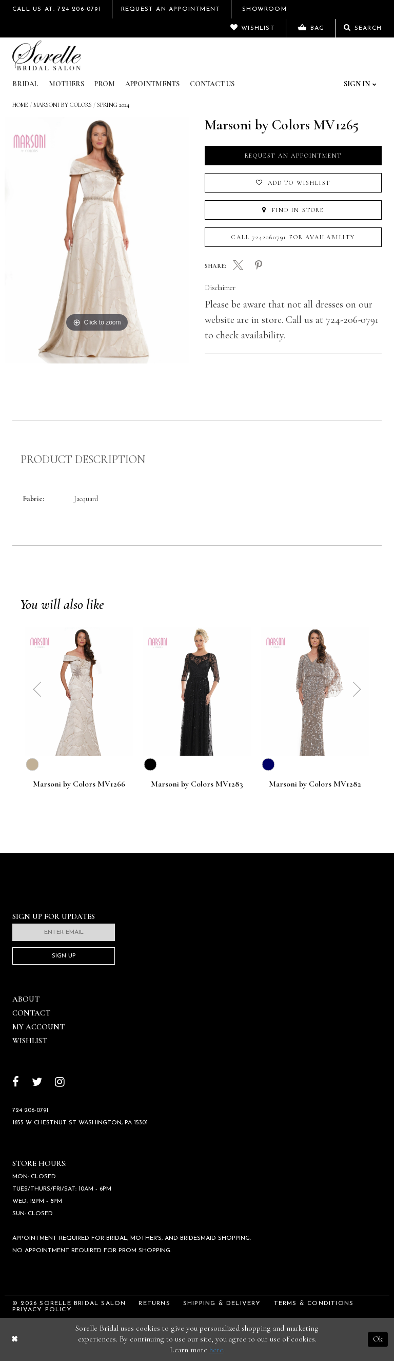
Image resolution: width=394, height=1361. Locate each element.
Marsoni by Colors (62, 104)
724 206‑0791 (30, 1110)
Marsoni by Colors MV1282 (315, 784)
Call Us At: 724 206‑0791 (56, 9)
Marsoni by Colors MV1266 (79, 784)
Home (20, 104)
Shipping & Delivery (222, 1303)
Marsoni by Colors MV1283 (197, 784)
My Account (38, 1026)
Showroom (264, 9)
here (216, 1349)
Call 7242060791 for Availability (293, 237)
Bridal (25, 84)
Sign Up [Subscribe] (64, 956)
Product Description (83, 459)
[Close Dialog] (14, 1339)
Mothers (66, 84)
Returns (154, 1303)
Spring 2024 (113, 104)
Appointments (152, 84)
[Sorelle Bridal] (46, 55)
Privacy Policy (42, 1310)
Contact (31, 1013)
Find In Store (293, 210)
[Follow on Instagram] (59, 1083)
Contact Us (212, 84)
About (26, 999)
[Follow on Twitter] (37, 1083)
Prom (104, 84)
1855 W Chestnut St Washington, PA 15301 (80, 1123)
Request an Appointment (293, 155)
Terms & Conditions (314, 1303)
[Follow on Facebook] (16, 1083)
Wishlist (29, 1040)
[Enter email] (63, 932)
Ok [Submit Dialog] (378, 1339)
